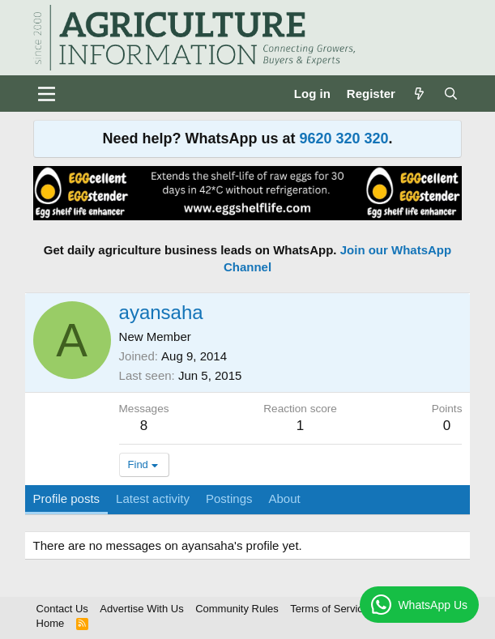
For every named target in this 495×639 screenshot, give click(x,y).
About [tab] (285, 498)
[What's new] (419, 94)
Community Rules (237, 609)
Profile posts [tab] (66, 498)
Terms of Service (329, 609)
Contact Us (62, 609)
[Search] (451, 94)
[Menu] (47, 94)
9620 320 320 (343, 138)
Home (50, 623)
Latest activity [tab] (153, 498)
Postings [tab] (229, 498)
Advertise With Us (141, 609)
